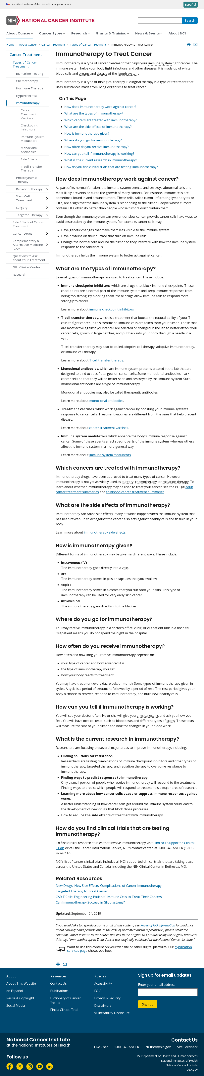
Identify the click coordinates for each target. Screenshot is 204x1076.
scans (171, 721)
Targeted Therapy (29, 215)
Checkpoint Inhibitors (29, 127)
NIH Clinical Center (26, 267)
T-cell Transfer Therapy (31, 168)
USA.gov (192, 1069)
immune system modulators (110, 455)
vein (125, 568)
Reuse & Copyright (20, 998)
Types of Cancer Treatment (25, 64)
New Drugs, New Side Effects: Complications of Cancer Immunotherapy (109, 885)
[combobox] (160, 20)
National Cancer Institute (182, 1065)
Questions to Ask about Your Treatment (29, 258)
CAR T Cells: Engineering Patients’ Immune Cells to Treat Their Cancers (109, 897)
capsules (124, 579)
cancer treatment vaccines (108, 428)
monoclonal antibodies (106, 400)
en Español (14, 991)
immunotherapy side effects (105, 532)
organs (84, 73)
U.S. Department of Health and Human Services (167, 1056)
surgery (127, 482)
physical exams (147, 715)
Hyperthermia (26, 96)
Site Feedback (187, 1047)
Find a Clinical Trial (64, 1009)
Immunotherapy (27, 103)
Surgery (21, 208)
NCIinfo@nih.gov (158, 1047)
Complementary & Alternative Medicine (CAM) (28, 245)
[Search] (190, 20)
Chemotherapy (27, 81)
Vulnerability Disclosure (112, 1013)
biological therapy (111, 82)
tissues (102, 73)
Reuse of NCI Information (157, 925)
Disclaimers (102, 1005)
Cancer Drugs (22, 233)
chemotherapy (146, 482)
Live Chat (101, 1047)
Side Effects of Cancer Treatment (28, 224)
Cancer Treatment (26, 54)
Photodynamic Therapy (26, 180)
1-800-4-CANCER (126, 1047)
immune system (160, 63)
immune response (161, 436)
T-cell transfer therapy (106, 360)
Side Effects (29, 159)
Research (19, 274)
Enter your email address (156, 985)
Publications (59, 991)
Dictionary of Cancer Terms (65, 1000)
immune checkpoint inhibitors (111, 309)
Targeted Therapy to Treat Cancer (82, 891)
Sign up (147, 1004)
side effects (104, 514)
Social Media (15, 1005)
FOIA (97, 991)
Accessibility (103, 983)
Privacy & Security (107, 998)
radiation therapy (176, 482)
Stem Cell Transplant (24, 198)
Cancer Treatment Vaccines (28, 114)
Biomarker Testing (29, 73)
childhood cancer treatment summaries (135, 492)
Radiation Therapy (29, 189)
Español (190, 4)
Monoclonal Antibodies (29, 150)
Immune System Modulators (32, 139)
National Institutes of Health (179, 1060)
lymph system (128, 73)
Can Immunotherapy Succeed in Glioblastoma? (90, 902)
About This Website (21, 983)
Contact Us (58, 983)
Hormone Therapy (29, 88)
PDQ (178, 487)
